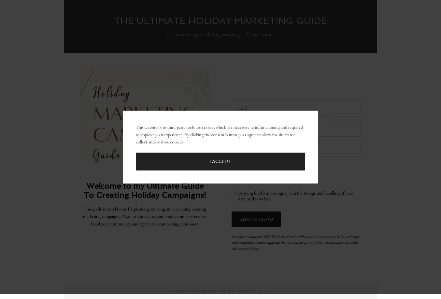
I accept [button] (221, 159)
